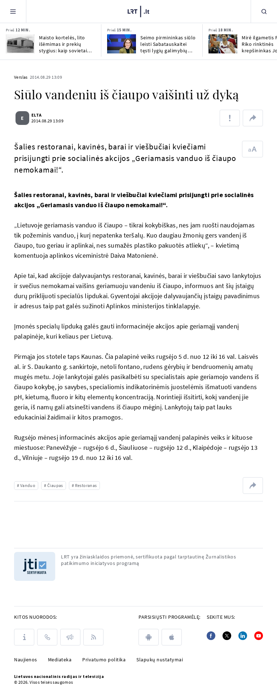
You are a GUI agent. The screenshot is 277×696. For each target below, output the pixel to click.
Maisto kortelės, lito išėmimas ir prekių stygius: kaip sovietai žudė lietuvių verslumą (65, 44)
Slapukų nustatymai (159, 659)
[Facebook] (211, 635)
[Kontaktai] (47, 637)
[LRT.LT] (138, 10)
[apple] (172, 637)
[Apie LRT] (24, 637)
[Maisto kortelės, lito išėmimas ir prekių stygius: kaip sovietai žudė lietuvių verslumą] (20, 43)
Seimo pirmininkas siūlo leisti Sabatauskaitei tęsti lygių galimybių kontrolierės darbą (168, 44)
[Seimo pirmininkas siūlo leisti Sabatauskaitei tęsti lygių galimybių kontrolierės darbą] (121, 43)
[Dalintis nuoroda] (253, 118)
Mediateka (60, 659)
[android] (148, 637)
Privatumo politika (104, 659)
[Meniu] (13, 11)
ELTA (39, 115)
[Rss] (93, 637)
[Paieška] (264, 11)
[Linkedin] (242, 635)
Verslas (21, 77)
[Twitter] (227, 635)
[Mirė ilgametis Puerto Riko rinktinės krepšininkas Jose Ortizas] (222, 43)
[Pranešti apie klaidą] (230, 118)
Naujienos (25, 659)
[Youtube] (258, 635)
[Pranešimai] (70, 637)
